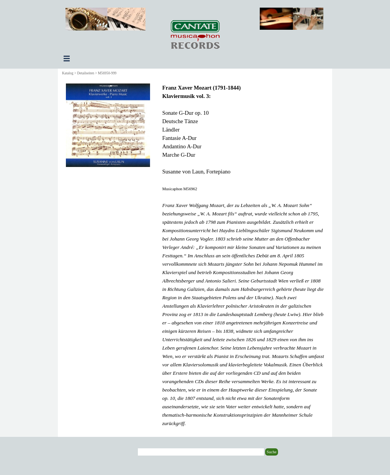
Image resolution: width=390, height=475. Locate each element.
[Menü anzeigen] (67, 58)
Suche (272, 452)
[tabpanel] (243, 255)
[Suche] (201, 452)
